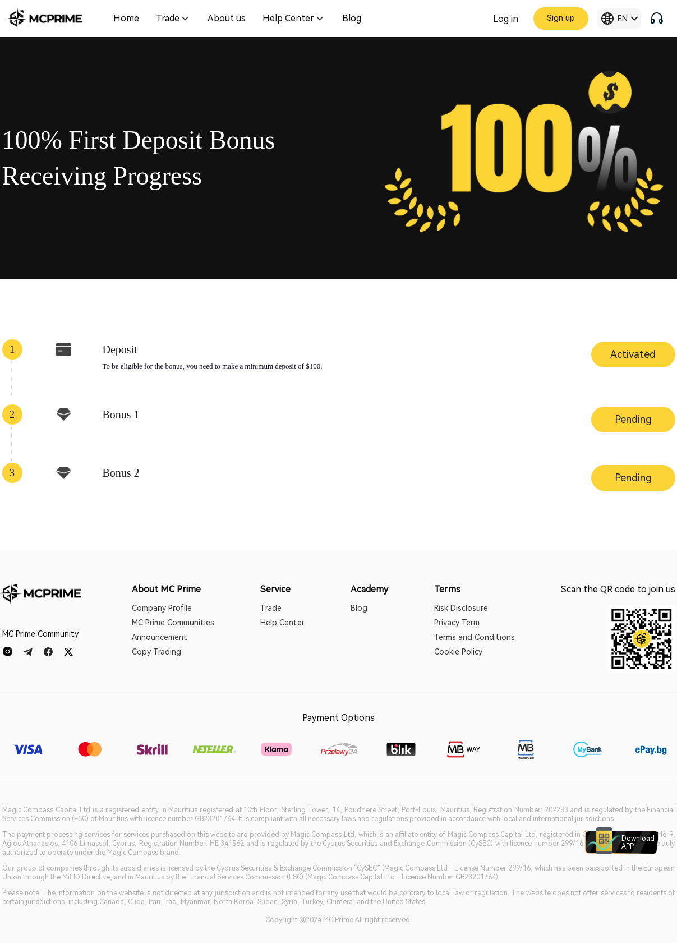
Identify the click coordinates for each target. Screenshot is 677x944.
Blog (359, 608)
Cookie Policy (458, 651)
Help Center (282, 622)
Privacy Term (457, 622)
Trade (271, 608)
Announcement (159, 637)
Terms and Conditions (474, 637)
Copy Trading (156, 651)
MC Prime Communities (173, 622)
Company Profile (162, 608)
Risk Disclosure (461, 608)
